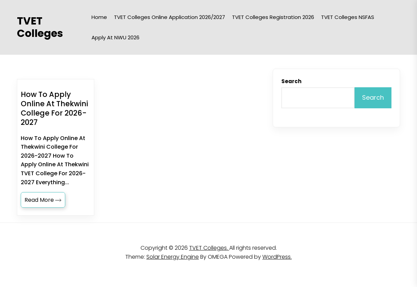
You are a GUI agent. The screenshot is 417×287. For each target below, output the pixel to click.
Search (291, 81)
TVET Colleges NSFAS (347, 17)
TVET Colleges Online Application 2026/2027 (169, 17)
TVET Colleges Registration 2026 (273, 17)
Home (99, 17)
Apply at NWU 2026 (115, 37)
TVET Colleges (40, 27)
